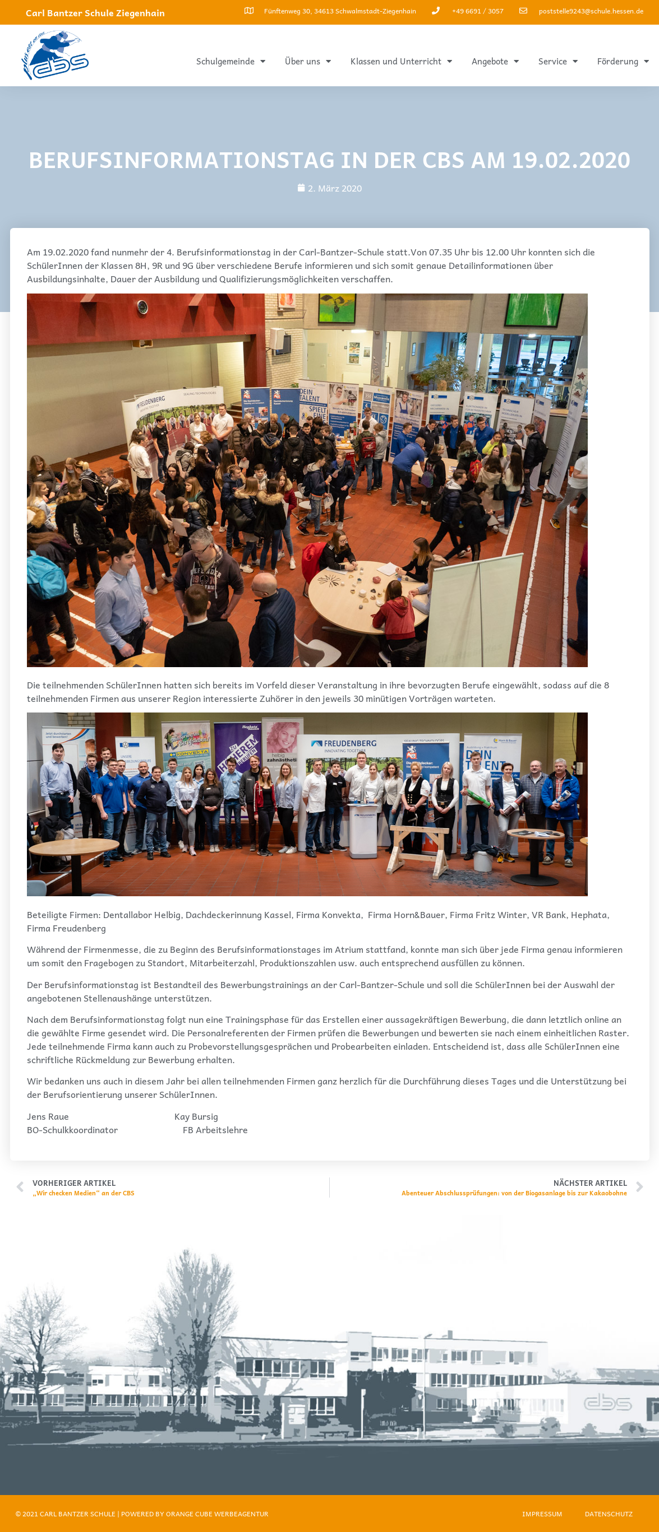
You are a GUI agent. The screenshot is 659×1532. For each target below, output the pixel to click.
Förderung (623, 61)
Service (558, 61)
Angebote (495, 61)
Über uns (308, 61)
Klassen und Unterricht (401, 61)
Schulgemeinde (230, 61)
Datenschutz (609, 1513)
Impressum (542, 1513)
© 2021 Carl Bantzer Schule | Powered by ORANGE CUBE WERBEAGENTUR (142, 1513)
